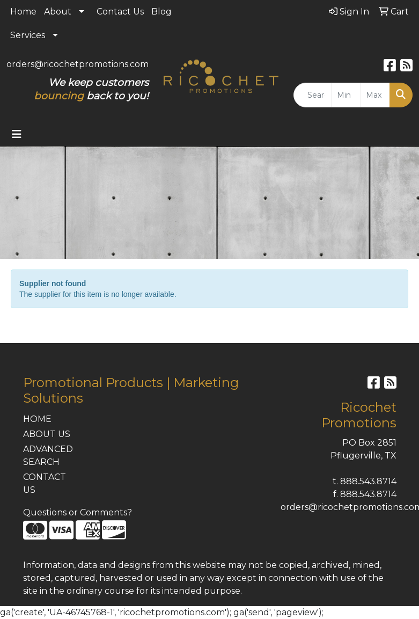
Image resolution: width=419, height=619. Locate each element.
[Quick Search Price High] (375, 95)
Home (23, 11)
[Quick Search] (312, 95)
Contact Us (120, 11)
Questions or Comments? (77, 512)
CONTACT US (44, 483)
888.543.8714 (368, 481)
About (57, 11)
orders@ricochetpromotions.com (77, 64)
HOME (37, 419)
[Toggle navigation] (16, 134)
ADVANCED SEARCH (48, 455)
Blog (161, 11)
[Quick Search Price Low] (346, 95)
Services (27, 35)
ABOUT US (46, 434)
